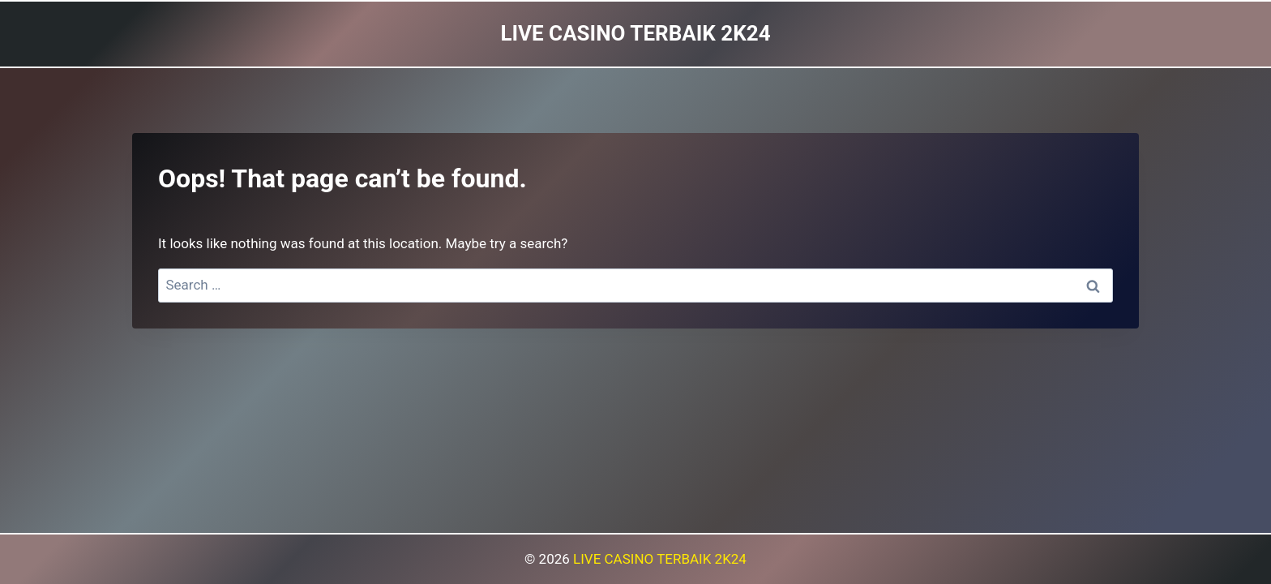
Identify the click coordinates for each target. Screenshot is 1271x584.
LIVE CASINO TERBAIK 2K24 (660, 559)
